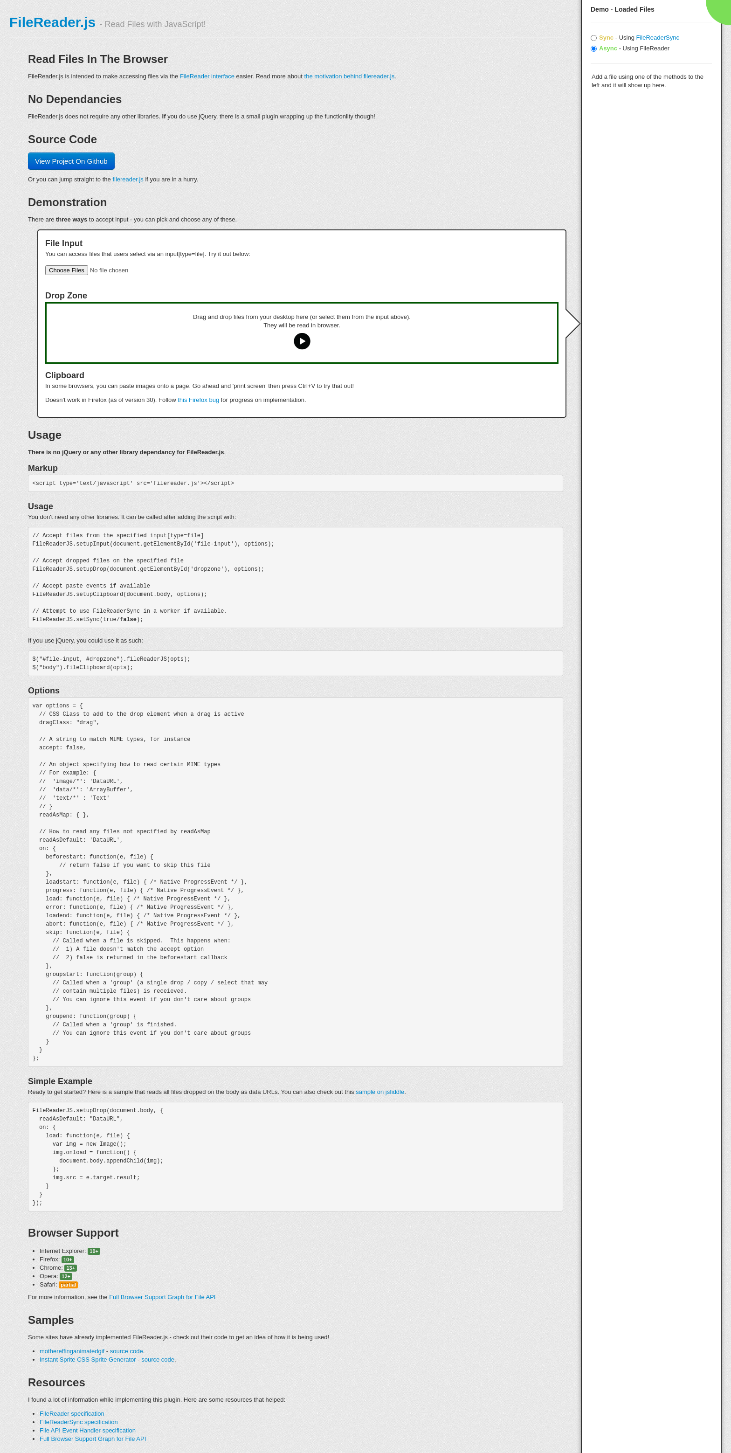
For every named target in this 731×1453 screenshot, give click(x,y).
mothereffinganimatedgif (72, 1351)
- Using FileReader (630, 48)
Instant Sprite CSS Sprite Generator (88, 1359)
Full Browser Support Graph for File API (162, 1297)
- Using (635, 37)
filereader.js (127, 179)
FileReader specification (72, 1413)
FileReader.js (52, 22)
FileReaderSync (657, 37)
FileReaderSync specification (79, 1421)
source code (126, 1351)
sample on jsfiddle (380, 1091)
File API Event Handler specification (88, 1430)
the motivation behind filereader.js (349, 76)
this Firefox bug (198, 399)
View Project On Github (71, 161)
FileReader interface (207, 76)
